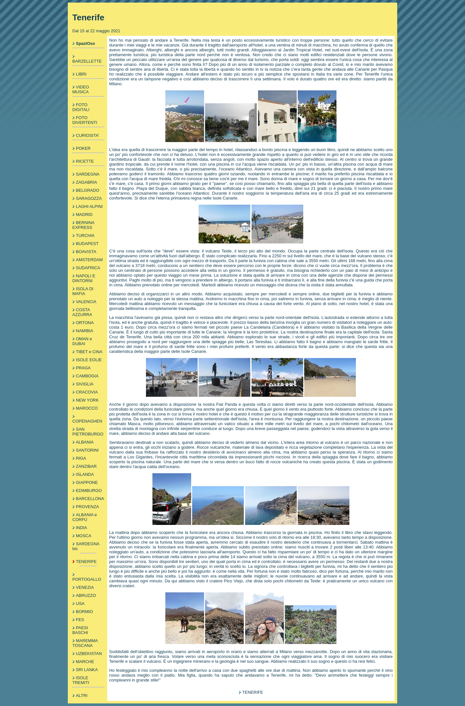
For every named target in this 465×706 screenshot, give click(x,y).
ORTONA (85, 322)
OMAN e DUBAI (82, 341)
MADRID (84, 214)
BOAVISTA (86, 251)
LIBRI (81, 74)
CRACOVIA (87, 392)
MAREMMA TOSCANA (85, 643)
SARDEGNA (87, 174)
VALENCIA (86, 301)
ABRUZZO (86, 595)
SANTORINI (87, 450)
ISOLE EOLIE (89, 359)
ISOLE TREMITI (80, 680)
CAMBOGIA (87, 375)
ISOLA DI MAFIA (82, 291)
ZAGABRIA (86, 182)
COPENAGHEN (87, 421)
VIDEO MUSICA (80, 89)
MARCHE (85, 661)
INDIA (81, 527)
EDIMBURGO (89, 490)
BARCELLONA (90, 498)
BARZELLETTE (87, 61)
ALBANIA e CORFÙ (84, 517)
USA (80, 603)
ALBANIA (85, 442)
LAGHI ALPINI (89, 206)
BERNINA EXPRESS (83, 225)
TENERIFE (86, 561)
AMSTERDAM (89, 259)
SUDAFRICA (88, 267)
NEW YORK (87, 400)
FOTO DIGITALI (80, 107)
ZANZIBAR (86, 466)
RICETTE (85, 161)
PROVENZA (87, 506)
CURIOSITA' (87, 135)
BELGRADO (87, 190)
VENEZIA (85, 587)
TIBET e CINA (89, 351)
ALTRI (82, 695)
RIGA (81, 458)
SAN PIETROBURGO (87, 431)
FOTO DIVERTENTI (84, 120)
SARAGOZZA (89, 198)
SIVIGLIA (84, 384)
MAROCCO (87, 408)
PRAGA (83, 367)
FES (80, 619)
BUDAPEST (87, 243)
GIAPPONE (87, 482)
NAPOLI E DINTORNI (83, 278)
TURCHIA (85, 235)
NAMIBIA (84, 330)
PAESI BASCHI (80, 630)
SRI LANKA (87, 669)
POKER (83, 148)
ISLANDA (85, 474)
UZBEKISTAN (89, 653)
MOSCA (83, 535)
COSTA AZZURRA (82, 312)
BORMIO (84, 611)
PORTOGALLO (86, 579)
